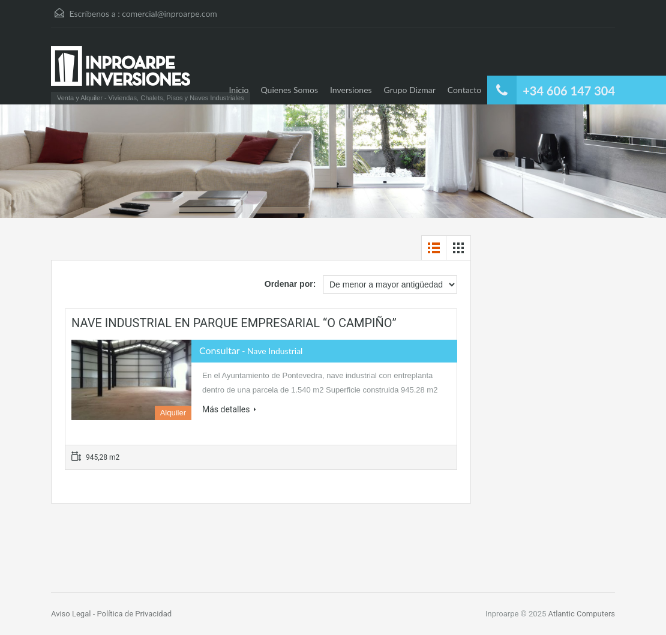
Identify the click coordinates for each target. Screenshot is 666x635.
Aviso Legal (72, 613)
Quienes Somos (290, 90)
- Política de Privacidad (132, 613)
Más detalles (229, 409)
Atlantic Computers (581, 613)
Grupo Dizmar (410, 90)
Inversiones (351, 90)
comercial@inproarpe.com (169, 13)
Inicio (239, 90)
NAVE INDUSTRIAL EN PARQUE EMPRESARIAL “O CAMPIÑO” (234, 323)
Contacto (464, 90)
